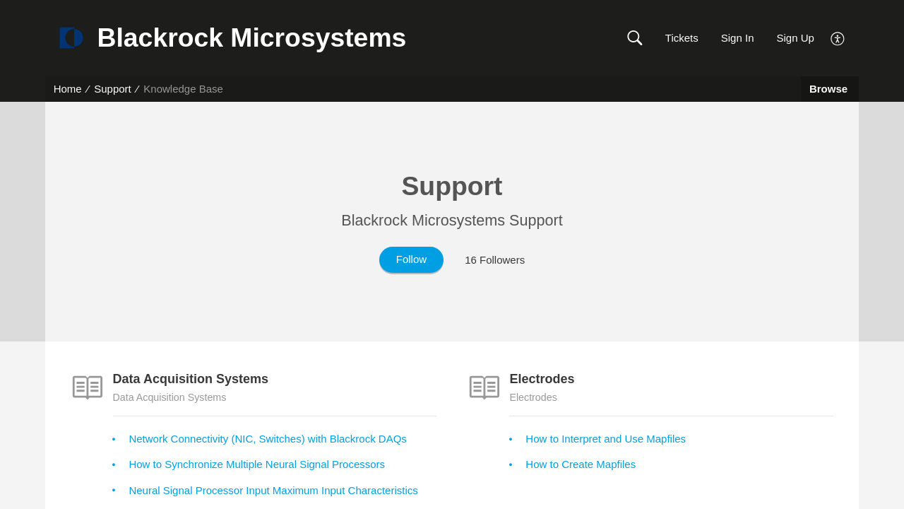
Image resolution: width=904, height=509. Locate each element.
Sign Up (795, 38)
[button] (634, 38)
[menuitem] (838, 37)
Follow (411, 259)
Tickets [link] (681, 38)
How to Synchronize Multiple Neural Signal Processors (257, 464)
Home (68, 89)
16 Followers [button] (495, 260)
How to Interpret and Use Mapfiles (605, 439)
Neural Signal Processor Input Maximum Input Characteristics (273, 490)
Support (112, 89)
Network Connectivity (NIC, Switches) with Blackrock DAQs (267, 439)
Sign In (737, 38)
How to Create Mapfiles (580, 464)
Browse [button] (829, 89)
